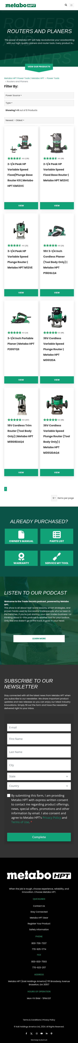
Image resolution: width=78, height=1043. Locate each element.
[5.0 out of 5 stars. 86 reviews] (53, 332)
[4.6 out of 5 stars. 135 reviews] (18, 158)
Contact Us (39, 905)
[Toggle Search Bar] (66, 5)
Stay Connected (39, 911)
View (21, 205)
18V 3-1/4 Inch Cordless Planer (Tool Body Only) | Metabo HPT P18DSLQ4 (55, 262)
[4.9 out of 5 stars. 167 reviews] (18, 419)
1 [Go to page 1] (5, 488)
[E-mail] (39, 727)
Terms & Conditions (32, 1019)
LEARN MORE (39, 638)
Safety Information (39, 929)
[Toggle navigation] (71, 5)
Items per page (66, 498)
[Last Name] (39, 752)
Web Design (35, 1040)
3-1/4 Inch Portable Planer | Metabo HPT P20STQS (21, 343)
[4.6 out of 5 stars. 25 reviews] (18, 245)
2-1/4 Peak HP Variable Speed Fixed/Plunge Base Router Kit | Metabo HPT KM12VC (20, 175)
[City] (39, 765)
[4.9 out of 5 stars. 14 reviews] (18, 332)
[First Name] (39, 738)
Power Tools (53, 78)
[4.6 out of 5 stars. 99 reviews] (53, 158)
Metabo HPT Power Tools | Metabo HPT (24, 78)
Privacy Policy (52, 817)
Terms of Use (20, 822)
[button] (67, 776)
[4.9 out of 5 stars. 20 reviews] (53, 245)
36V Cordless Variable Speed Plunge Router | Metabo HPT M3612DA (53, 349)
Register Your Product (39, 923)
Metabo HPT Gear (39, 917)
